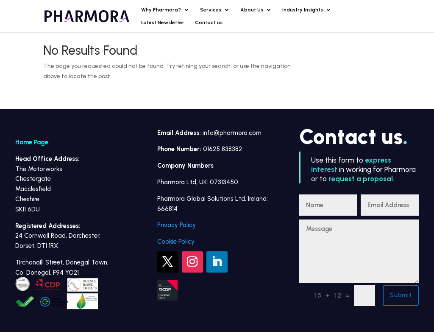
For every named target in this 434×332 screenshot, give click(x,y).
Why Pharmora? (161, 10)
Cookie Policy (176, 241)
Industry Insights (302, 10)
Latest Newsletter (162, 22)
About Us (251, 10)
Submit (401, 295)
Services (210, 10)
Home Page (31, 142)
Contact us (209, 22)
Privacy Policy (176, 225)
